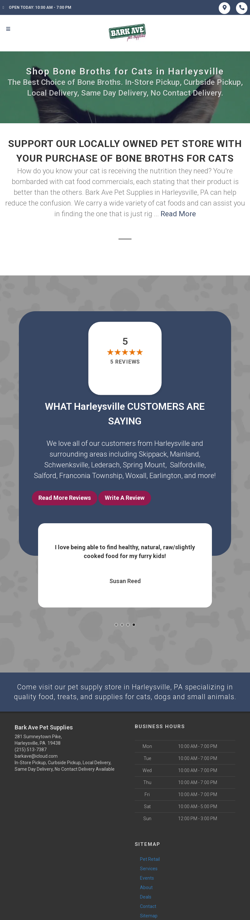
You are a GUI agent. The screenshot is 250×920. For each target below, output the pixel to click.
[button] (116, 623)
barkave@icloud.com (36, 755)
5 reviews (125, 362)
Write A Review (125, 497)
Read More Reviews (64, 497)
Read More (178, 214)
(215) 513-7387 (31, 748)
